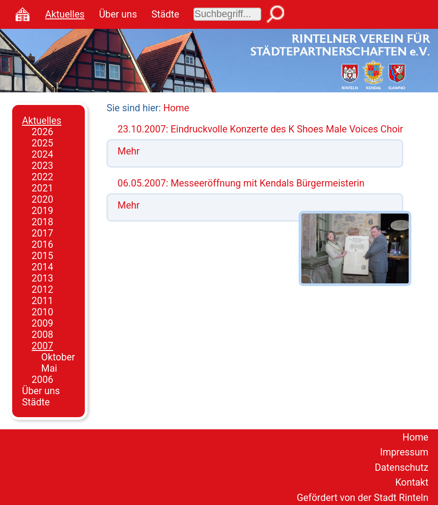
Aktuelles (64, 14)
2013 (42, 278)
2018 (42, 221)
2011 (42, 300)
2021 (42, 188)
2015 (42, 255)
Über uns (118, 14)
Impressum (404, 452)
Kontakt (411, 482)
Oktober (58, 357)
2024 (42, 154)
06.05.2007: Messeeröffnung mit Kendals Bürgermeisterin (241, 183)
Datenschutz (402, 467)
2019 (42, 210)
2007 (42, 345)
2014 (42, 267)
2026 (42, 131)
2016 (42, 244)
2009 (42, 323)
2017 (42, 233)
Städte (166, 14)
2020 (42, 199)
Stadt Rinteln (401, 497)
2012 (42, 289)
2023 (42, 165)
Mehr (129, 151)
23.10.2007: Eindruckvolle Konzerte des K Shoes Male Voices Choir (260, 129)
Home (176, 108)
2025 (42, 143)
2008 (42, 334)
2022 (42, 176)
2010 (42, 312)
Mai (49, 368)
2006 (42, 379)
